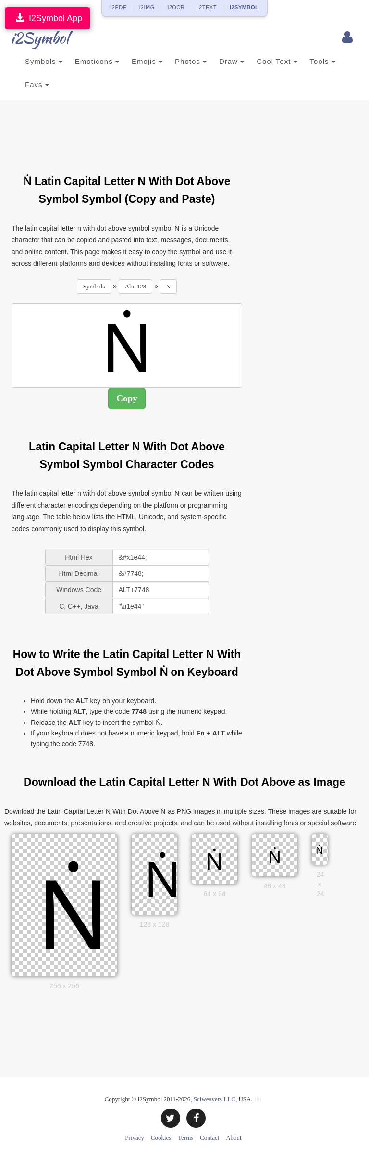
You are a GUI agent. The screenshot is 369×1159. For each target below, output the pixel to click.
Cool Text (277, 61)
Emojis (147, 61)
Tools (322, 61)
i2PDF (118, 7)
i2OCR (176, 7)
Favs (37, 84)
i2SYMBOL (244, 7)
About (234, 1137)
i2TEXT (207, 7)
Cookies (161, 1137)
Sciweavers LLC (214, 1099)
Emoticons (97, 61)
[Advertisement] (186, 131)
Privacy (134, 1137)
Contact (209, 1137)
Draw (231, 61)
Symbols (43, 61)
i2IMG (147, 7)
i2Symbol (30, 38)
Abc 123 (135, 286)
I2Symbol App (47, 18)
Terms (185, 1137)
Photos (191, 61)
